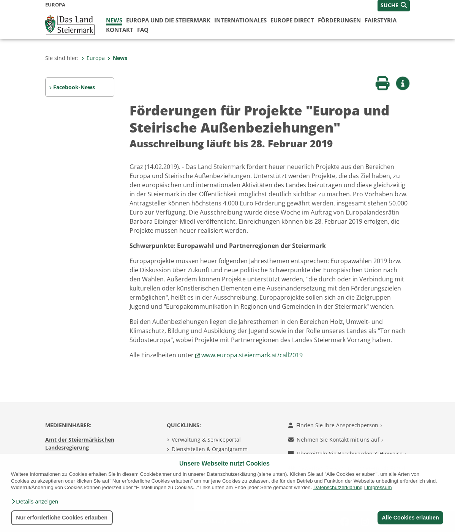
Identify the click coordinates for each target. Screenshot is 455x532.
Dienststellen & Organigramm (210, 449)
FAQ (143, 29)
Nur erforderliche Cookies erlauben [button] (61, 518)
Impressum (379, 487)
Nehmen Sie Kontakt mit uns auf (335, 439)
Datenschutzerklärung (338, 487)
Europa (93, 58)
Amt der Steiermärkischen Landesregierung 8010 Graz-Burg (79, 447)
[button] (34, 502)
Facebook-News (74, 87)
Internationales (240, 20)
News (114, 20)
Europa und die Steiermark (168, 20)
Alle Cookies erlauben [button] (410, 518)
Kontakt (119, 29)
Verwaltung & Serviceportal (206, 439)
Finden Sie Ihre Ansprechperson (335, 425)
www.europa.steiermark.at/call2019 (252, 355)
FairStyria (381, 20)
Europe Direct (292, 20)
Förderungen (339, 20)
